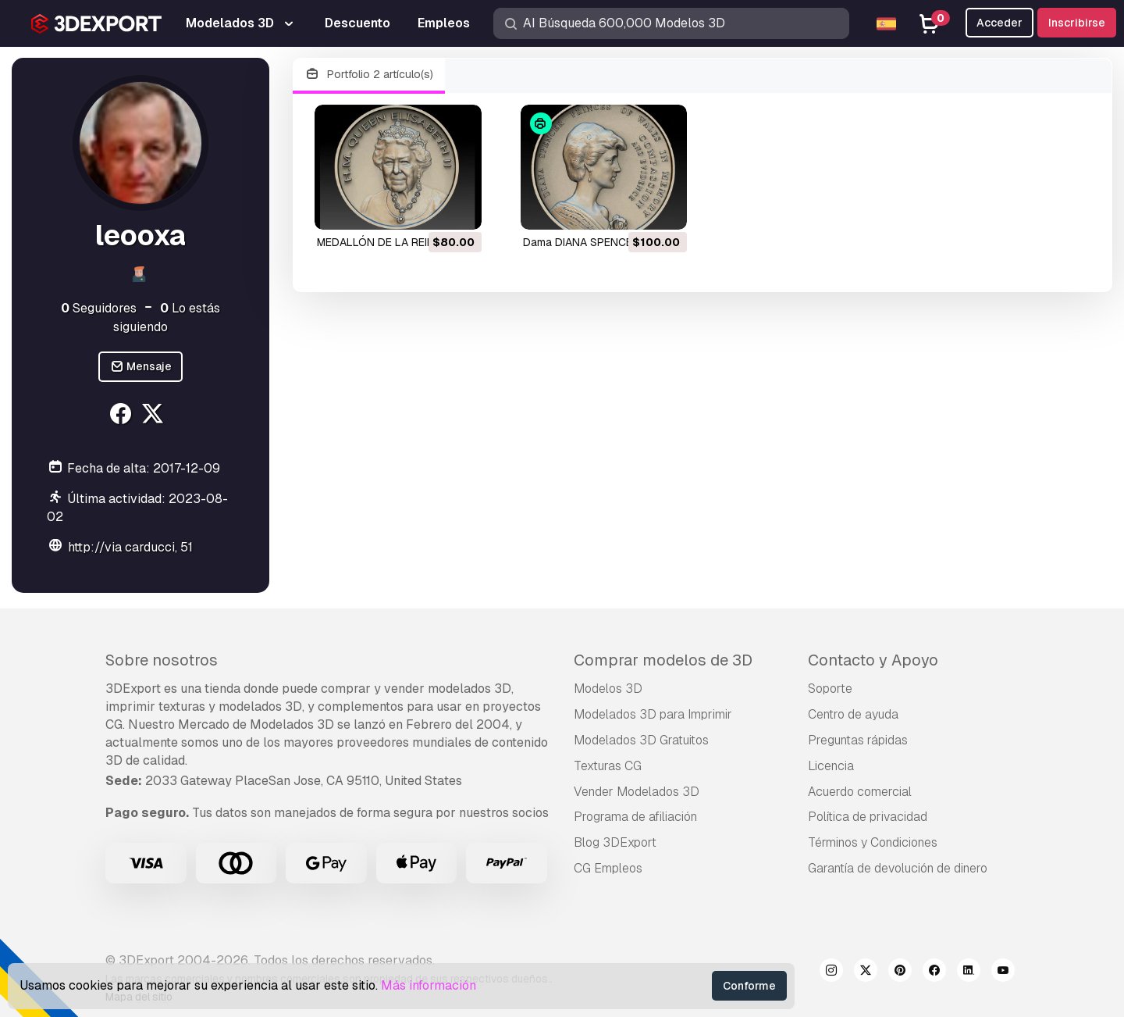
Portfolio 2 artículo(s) (368, 74)
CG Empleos (608, 868)
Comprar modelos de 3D (663, 660)
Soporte (830, 688)
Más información (428, 985)
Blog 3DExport (615, 842)
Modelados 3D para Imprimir (653, 714)
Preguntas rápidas (858, 740)
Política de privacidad (867, 816)
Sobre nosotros (161, 660)
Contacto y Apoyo (873, 660)
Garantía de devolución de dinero (897, 868)
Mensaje (141, 366)
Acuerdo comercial (860, 791)
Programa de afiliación (635, 816)
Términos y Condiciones (872, 842)
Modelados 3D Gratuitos (641, 740)
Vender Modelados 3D (636, 791)
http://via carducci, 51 (130, 547)
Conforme (749, 986)
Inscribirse (1076, 23)
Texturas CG (608, 766)
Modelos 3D (608, 688)
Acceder (999, 23)
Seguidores (99, 308)
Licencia (831, 766)
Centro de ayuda (853, 714)
